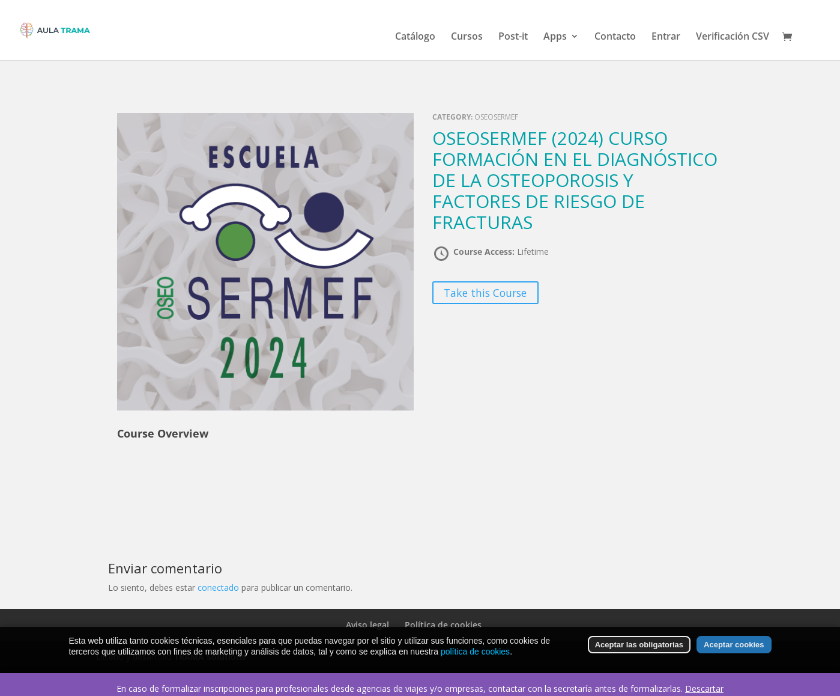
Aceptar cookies (734, 652)
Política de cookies (443, 624)
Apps (555, 37)
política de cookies (475, 659)
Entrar (665, 37)
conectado (218, 587)
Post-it (513, 37)
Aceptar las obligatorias (639, 652)
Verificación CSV (732, 37)
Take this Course (485, 292)
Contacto (615, 37)
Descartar (704, 688)
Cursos (467, 37)
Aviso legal (367, 624)
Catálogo (415, 37)
